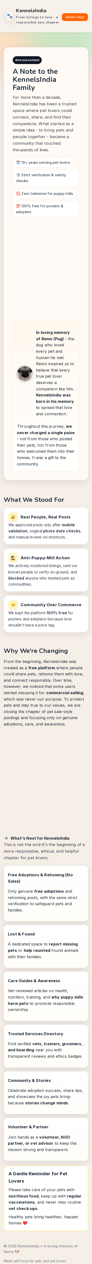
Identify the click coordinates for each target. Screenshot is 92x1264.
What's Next (75, 17)
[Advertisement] (46, 268)
